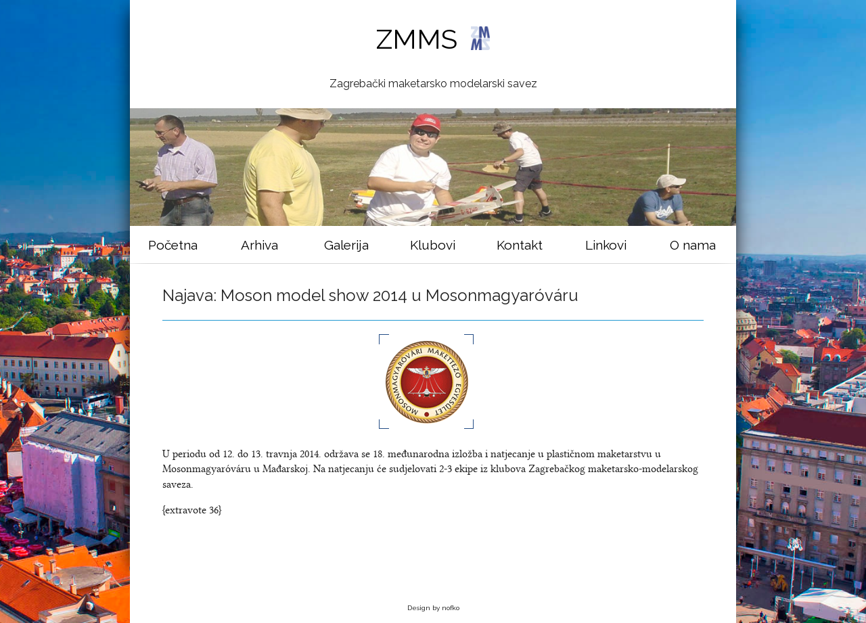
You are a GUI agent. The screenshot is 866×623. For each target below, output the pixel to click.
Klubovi (432, 244)
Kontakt (520, 244)
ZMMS (432, 39)
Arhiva (259, 244)
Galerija (346, 244)
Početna (173, 244)
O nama (693, 244)
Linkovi (605, 244)
